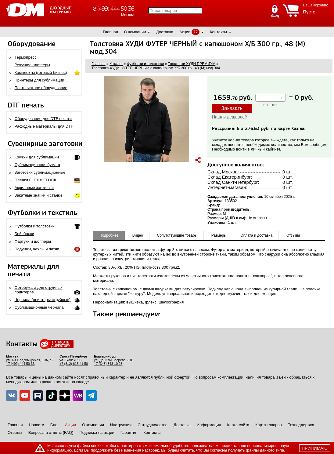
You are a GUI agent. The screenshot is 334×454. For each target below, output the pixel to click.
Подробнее (108, 235)
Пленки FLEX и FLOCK (36, 180)
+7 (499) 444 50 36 (20, 363)
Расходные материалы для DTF (44, 126)
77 (195, 32)
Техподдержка (301, 425)
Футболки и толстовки (35, 226)
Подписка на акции (96, 432)
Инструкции (120, 425)
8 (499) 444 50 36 (113, 8)
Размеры (219, 235)
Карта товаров (268, 425)
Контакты (218, 32)
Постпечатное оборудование (41, 87)
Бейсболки (24, 233)
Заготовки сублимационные (40, 172)
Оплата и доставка (256, 235)
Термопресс (26, 57)
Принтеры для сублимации (39, 80)
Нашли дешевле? (229, 116)
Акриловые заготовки (34, 187)
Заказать (231, 108)
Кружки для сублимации (37, 157)
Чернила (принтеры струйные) (43, 299)
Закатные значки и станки (38, 195)
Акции (184, 32)
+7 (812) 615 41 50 (73, 363)
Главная (110, 32)
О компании (135, 32)
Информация (209, 425)
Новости (36, 425)
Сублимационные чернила (39, 307)
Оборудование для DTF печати (43, 118)
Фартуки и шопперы (33, 241)
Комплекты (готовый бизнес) (41, 72)
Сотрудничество (152, 425)
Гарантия (128, 432)
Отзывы (293, 235)
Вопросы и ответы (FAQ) (51, 432)
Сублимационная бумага (37, 164)
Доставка (164, 32)
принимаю (315, 448)
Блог (54, 425)
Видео (137, 235)
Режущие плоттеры (32, 65)
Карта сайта (238, 425)
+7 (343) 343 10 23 (108, 363)
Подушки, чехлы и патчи (37, 249)
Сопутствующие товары (177, 235)
